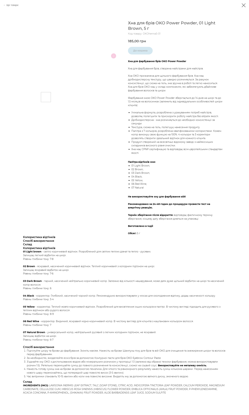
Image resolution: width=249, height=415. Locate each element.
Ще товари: (12, 5)
